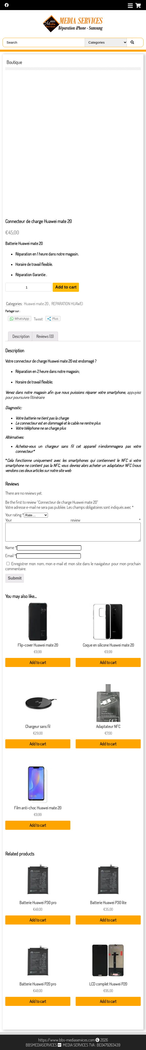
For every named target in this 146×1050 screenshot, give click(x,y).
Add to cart (65, 287)
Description (21, 336)
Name (11, 547)
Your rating (14, 514)
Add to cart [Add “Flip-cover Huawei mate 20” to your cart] (38, 662)
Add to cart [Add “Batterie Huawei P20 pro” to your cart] (38, 1001)
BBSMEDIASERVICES (41, 1044)
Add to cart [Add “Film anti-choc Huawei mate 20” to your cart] (38, 825)
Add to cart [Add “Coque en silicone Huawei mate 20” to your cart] (108, 662)
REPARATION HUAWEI (67, 303)
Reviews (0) (45, 336)
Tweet (38, 319)
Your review (73, 520)
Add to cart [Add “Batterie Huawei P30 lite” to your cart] (108, 919)
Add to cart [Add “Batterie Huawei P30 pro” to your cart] (38, 919)
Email (10, 555)
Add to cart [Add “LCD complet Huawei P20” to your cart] (108, 1001)
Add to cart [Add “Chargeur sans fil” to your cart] (38, 743)
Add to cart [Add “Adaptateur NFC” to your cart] (108, 743)
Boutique (14, 62)
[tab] (21, 336)
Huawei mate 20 (36, 303)
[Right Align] (132, 42)
